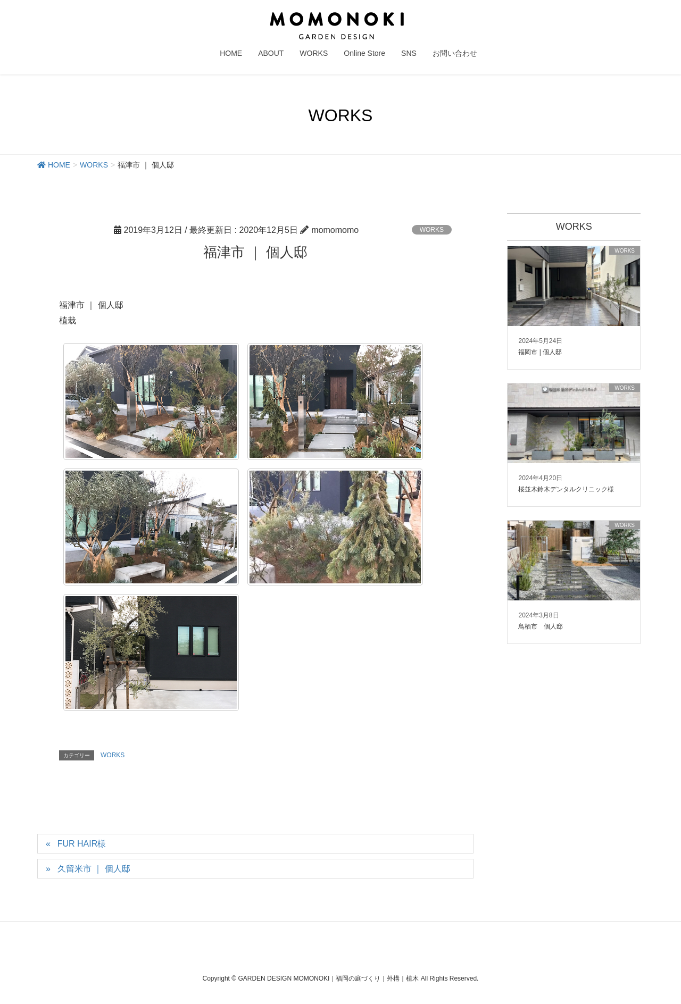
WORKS (432, 229)
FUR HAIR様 (81, 843)
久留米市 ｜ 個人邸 (93, 868)
